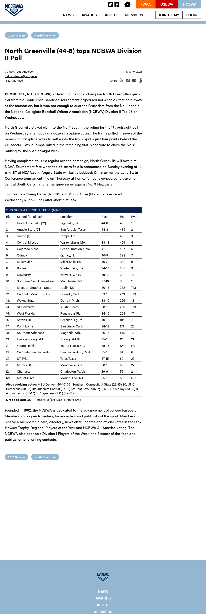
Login (192, 14)
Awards (89, 15)
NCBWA (189, 4)
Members (134, 15)
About (111, 15)
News (68, 15)
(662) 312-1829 (14, 80)
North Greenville (45, 35)
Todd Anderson (24, 71)
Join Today (169, 14)
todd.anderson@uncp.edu (21, 76)
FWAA (145, 4)
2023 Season (16, 35)
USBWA (166, 4)
